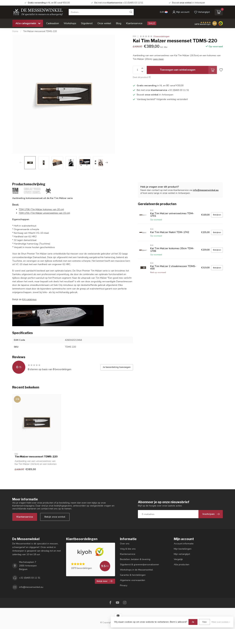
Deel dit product (142, 77)
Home (15, 31)
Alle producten (181, 564)
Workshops (70, 23)
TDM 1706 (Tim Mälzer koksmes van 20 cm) (41, 209)
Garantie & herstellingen (133, 575)
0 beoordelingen (161, 36)
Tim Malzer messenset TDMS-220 (40, 31)
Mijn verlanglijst (182, 554)
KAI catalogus (29, 299)
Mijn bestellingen (182, 548)
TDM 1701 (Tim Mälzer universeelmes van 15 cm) (44, 213)
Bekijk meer (104, 581)
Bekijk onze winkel (54, 516)
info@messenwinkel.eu (206, 190)
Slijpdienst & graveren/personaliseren (139, 564)
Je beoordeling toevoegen (117, 367)
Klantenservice (134, 23)
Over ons (124, 543)
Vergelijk (178, 559)
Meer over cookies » (221, 622)
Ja (193, 621)
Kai (134, 36)
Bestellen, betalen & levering (135, 559)
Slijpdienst (87, 23)
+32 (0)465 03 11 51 (29, 577)
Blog (118, 23)
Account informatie (184, 543)
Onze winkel (104, 23)
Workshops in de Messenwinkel (136, 569)
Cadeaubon (52, 23)
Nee (204, 621)
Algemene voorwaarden (132, 580)
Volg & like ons (128, 548)
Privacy (123, 585)
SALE (152, 23)
